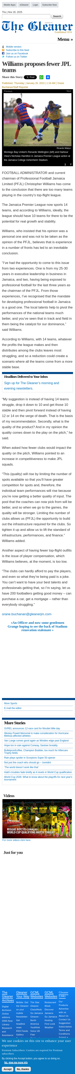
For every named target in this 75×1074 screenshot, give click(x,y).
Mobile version (13, 46)
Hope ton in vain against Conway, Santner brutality (31, 745)
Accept (8, 1069)
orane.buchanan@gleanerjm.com (26, 614)
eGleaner (24, 5)
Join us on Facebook (17, 53)
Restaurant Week (50, 1004)
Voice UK (35, 1031)
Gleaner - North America (35, 1020)
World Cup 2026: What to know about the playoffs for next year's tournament (38, 778)
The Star (34, 1002)
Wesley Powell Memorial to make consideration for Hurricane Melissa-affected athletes (36, 734)
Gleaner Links (63, 994)
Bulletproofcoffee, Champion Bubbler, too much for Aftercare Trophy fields (36, 751)
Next (69, 91)
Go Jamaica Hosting (51, 1018)
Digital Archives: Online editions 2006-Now (7, 1013)
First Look (50, 1024)
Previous (8, 91)
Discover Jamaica (49, 1011)
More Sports (10, 703)
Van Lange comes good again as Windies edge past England (36, 740)
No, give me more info (15, 1062)
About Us (63, 1016)
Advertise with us (64, 1010)
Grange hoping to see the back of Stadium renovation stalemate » (37, 628)
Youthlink (35, 1027)
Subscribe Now (49, 5)
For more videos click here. (16, 840)
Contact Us (64, 1019)
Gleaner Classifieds (36, 1008)
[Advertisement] (37, 662)
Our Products (63, 1003)
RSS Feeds (22, 1031)
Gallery (20, 1034)
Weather (49, 1027)
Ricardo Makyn (64, 148)
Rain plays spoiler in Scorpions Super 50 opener (29, 758)
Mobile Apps (10, 5)
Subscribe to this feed (17, 50)
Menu (63, 39)
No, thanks (23, 1069)
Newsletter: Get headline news (22, 1022)
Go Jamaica (36, 1013)
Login (35, 5)
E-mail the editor (12, 708)
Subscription (65, 1026)
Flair (32, 1034)
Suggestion (65, 1023)
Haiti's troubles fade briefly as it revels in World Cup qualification (38, 772)
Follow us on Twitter (16, 56)
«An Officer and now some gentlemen (37, 623)
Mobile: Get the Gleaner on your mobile (22, 1007)
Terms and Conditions (64, 1032)
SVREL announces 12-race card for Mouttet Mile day (32, 728)
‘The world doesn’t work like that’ (21, 767)
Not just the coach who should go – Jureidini (27, 762)
